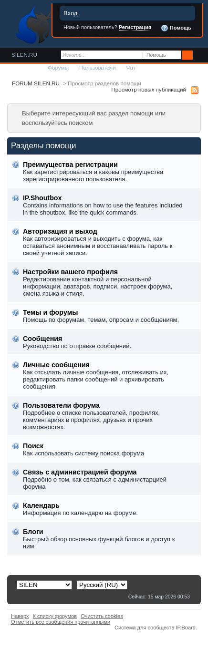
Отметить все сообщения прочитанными (60, 622)
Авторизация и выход (60, 231)
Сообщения (42, 338)
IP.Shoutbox (42, 198)
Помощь (176, 28)
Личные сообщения (56, 365)
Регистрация (135, 27)
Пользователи (97, 67)
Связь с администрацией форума (80, 472)
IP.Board (186, 627)
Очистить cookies (102, 616)
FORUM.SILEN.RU (36, 83)
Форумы (58, 67)
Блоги (33, 531)
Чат (130, 67)
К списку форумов (55, 616)
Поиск (33, 446)
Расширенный (200, 55)
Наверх (20, 616)
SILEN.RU (24, 54)
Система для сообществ (144, 627)
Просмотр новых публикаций (148, 89)
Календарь (41, 505)
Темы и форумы (50, 312)
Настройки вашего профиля (70, 272)
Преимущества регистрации (70, 164)
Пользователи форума (61, 405)
